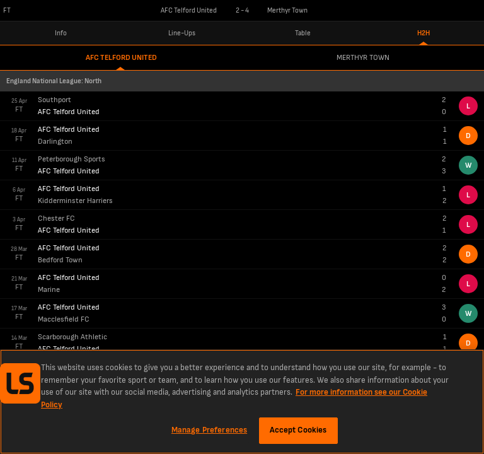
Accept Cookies (298, 430)
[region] (242, 401)
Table (303, 33)
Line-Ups (181, 33)
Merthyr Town (363, 57)
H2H (423, 33)
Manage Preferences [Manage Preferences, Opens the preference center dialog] (209, 430)
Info (61, 33)
